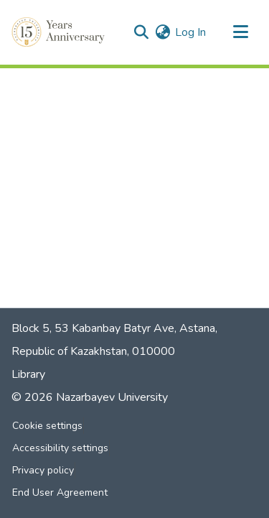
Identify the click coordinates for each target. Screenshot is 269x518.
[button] (59, 32)
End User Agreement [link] (60, 492)
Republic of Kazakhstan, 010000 (93, 351)
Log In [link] (190, 32)
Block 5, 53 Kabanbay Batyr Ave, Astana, (114, 328)
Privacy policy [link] (43, 470)
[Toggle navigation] (240, 32)
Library (28, 374)
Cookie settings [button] (47, 426)
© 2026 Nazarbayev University (89, 397)
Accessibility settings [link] (60, 448)
